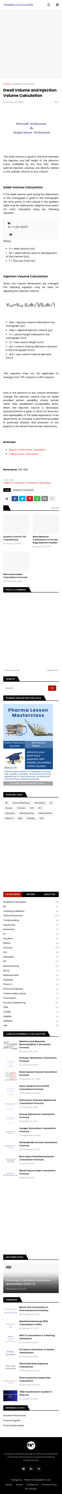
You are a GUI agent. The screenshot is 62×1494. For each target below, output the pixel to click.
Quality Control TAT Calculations (14, 538)
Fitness (8, 808)
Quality (31, 1012)
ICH (31, 808)
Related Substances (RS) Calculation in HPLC (33, 1323)
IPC (40, 808)
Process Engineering (31, 1003)
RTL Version (31, 1488)
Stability (31, 818)
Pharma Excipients (31, 989)
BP (6, 803)
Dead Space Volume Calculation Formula (38, 1073)
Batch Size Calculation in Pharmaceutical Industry (33, 1309)
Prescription (31, 998)
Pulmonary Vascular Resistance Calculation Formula (37, 1102)
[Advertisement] (31, 44)
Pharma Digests (11, 1420)
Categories (12, 894)
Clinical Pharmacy (21, 803)
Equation (31, 938)
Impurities (10, 813)
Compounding (31, 920)
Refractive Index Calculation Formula (15, 576)
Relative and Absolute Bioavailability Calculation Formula (35, 1044)
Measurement (45, 813)
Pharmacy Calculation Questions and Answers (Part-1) (28, 1282)
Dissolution (40, 803)
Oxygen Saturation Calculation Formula (37, 1130)
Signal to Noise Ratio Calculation (27, 449)
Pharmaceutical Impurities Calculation (34, 1379)
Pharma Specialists (13, 1425)
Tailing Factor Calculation (24, 454)
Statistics (31, 1021)
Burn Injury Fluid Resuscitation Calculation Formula (36, 1158)
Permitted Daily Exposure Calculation (33, 1365)
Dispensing (31, 925)
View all (55, 507)
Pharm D (9, 818)
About (19, 1484)
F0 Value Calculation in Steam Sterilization (36, 1351)
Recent (31, 894)
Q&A (20, 818)
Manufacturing (27, 813)
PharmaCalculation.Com (37, 1479)
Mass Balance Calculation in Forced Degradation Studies (45, 539)
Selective (49, 894)
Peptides (31, 980)
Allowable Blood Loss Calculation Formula (38, 1144)
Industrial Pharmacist (14, 1415)
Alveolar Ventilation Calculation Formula (38, 1059)
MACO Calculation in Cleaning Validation (37, 1337)
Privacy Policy (49, 1484)
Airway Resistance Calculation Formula (37, 1116)
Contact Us (32, 1484)
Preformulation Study (31, 993)
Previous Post (12, 670)
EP (51, 803)
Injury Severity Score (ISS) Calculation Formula (34, 1088)
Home (6, 84)
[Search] (26, 688)
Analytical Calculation (23, 84)
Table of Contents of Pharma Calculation (27, 483)
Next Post (52, 670)
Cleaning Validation (31, 911)
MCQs (31, 971)
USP (41, 818)
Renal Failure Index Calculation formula (37, 1172)
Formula (21, 808)
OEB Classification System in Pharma (35, 1393)
